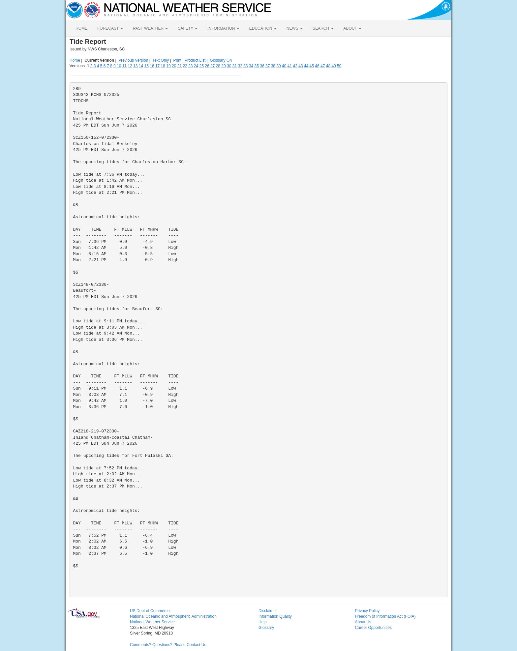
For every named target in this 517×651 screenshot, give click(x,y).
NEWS (295, 28)
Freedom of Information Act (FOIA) (385, 616)
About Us (363, 622)
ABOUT (352, 28)
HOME (81, 28)
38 (273, 66)
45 (312, 66)
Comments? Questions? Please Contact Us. (168, 644)
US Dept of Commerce (150, 610)
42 (295, 66)
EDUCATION (263, 28)
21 (179, 66)
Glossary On (221, 60)
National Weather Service (152, 622)
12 (130, 66)
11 (124, 66)
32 (240, 66)
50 (339, 66)
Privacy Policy (367, 610)
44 (306, 66)
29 (223, 66)
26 (207, 66)
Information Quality (275, 616)
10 (119, 66)
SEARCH (323, 28)
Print (177, 60)
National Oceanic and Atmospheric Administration (173, 616)
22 (185, 66)
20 (174, 66)
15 (146, 66)
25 (201, 66)
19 (168, 66)
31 (234, 66)
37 (267, 66)
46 (317, 66)
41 (290, 66)
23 (190, 66)
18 (163, 66)
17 (157, 66)
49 (333, 66)
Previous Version (133, 60)
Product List (195, 60)
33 (245, 66)
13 (135, 66)
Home (75, 60)
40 (284, 66)
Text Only (160, 60)
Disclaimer (267, 610)
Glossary (266, 627)
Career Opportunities (373, 627)
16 (152, 66)
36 (262, 66)
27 (212, 66)
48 (328, 66)
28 (218, 66)
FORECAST (110, 28)
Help (262, 622)
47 (322, 66)
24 (196, 66)
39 (278, 66)
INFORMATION (223, 28)
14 (141, 66)
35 (257, 66)
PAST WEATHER (150, 28)
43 (300, 66)
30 (229, 66)
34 (251, 66)
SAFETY (188, 28)
